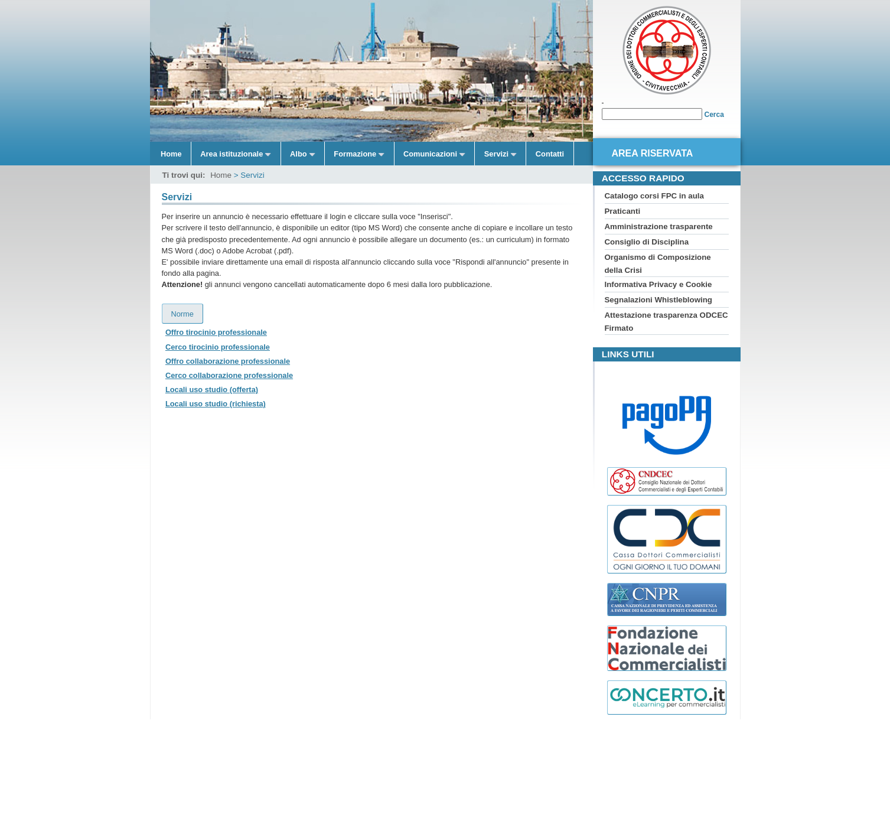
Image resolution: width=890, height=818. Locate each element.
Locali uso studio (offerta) (211, 389)
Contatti (550, 153)
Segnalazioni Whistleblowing (658, 299)
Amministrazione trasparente (659, 226)
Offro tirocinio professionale (216, 332)
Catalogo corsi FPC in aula (654, 195)
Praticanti (623, 211)
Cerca (714, 114)
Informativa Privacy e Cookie (658, 284)
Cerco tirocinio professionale (217, 347)
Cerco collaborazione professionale (229, 375)
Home (171, 153)
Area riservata (652, 153)
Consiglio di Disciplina (647, 241)
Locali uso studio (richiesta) (215, 403)
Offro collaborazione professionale (227, 361)
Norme (182, 313)
